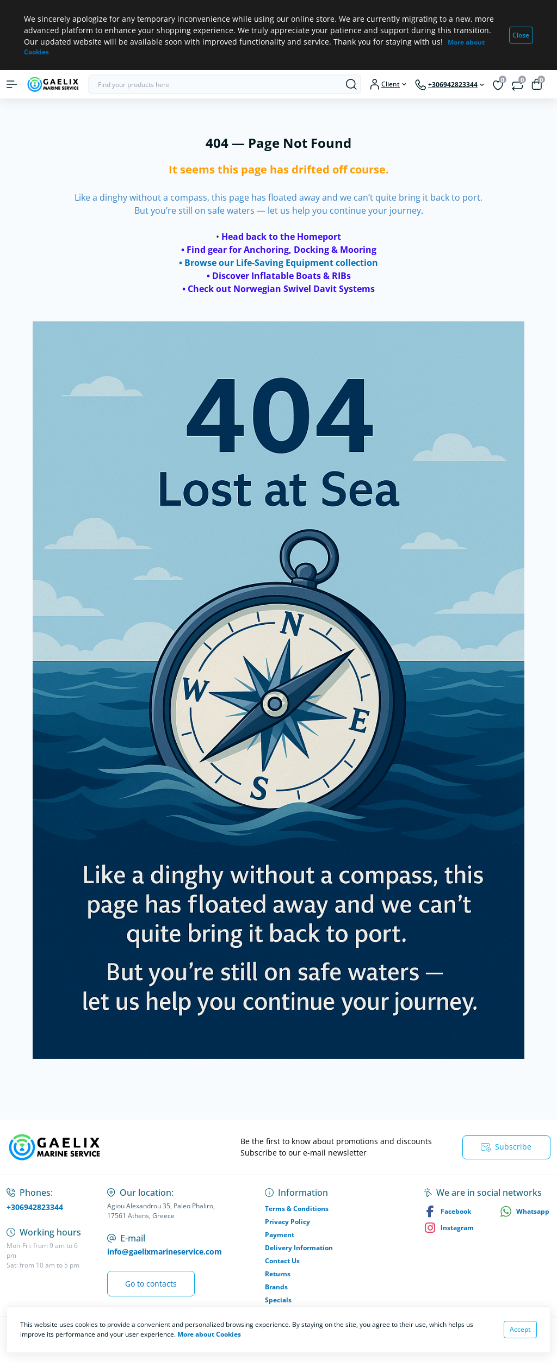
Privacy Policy (287, 1221)
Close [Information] (520, 35)
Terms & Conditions (297, 1208)
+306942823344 (35, 1207)
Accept (520, 1329)
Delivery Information (299, 1247)
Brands (276, 1287)
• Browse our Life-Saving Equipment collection (278, 263)
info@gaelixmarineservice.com (164, 1251)
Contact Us (282, 1260)
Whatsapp (524, 1211)
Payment (279, 1234)
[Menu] (12, 84)
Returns (277, 1273)
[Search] (351, 84)
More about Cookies (209, 1334)
